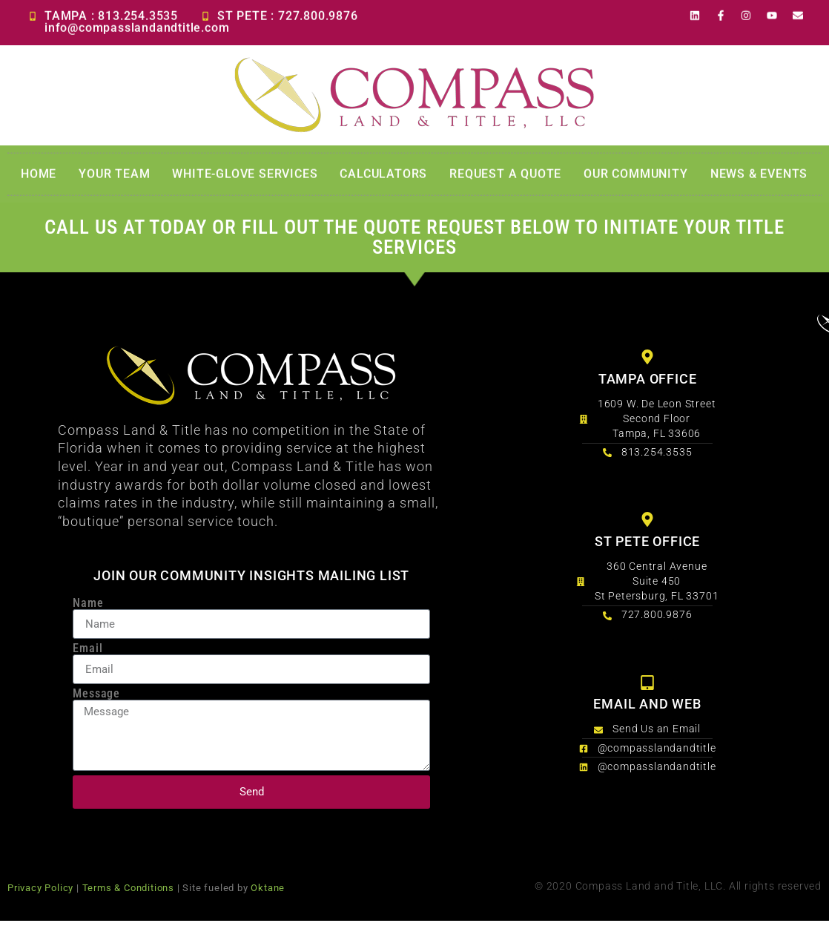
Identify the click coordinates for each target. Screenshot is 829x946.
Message (96, 694)
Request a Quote (505, 177)
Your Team (114, 177)
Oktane (268, 887)
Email (87, 648)
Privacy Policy (40, 887)
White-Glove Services (244, 177)
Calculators (383, 177)
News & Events (758, 177)
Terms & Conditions (128, 887)
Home (38, 177)
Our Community (635, 177)
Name (88, 603)
